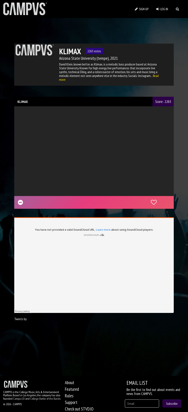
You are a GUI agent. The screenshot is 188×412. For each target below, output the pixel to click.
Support (71, 402)
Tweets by (20, 319)
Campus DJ (19, 399)
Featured (72, 389)
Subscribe (172, 403)
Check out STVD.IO (79, 409)
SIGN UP (142, 9)
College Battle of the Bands (45, 399)
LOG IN (162, 9)
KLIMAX (22, 101)
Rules (69, 396)
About (69, 382)
